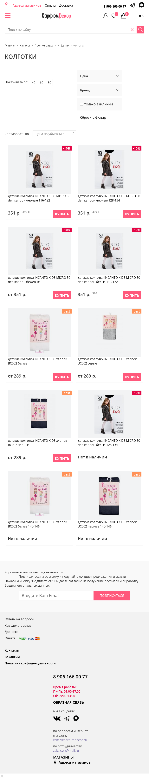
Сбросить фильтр (93, 117)
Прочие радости (45, 45)
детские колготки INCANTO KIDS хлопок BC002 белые (37, 361)
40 (33, 83)
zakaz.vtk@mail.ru (66, 750)
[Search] (140, 29)
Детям (65, 45)
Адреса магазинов (27, 5)
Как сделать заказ (18, 625)
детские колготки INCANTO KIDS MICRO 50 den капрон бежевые (39, 279)
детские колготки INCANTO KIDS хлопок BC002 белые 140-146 (37, 524)
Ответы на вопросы (19, 619)
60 (41, 83)
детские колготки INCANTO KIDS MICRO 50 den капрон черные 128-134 (109, 198)
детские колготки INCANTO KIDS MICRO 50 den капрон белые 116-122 (109, 279)
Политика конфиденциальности (30, 663)
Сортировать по (17, 134)
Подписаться (112, 595)
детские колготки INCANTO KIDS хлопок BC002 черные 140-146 (107, 524)
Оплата (50, 5)
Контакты (12, 650)
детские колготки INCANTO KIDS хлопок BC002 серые (107, 361)
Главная (10, 45)
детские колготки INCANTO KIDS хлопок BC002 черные (37, 442)
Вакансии (12, 657)
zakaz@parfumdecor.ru (70, 740)
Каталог (25, 45)
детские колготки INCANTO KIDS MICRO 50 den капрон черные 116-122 (39, 198)
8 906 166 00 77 (115, 6)
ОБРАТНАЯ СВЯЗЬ (68, 702)
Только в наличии (98, 104)
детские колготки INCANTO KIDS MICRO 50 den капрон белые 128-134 (109, 442)
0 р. (134, 15)
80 (49, 83)
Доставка (66, 5)
